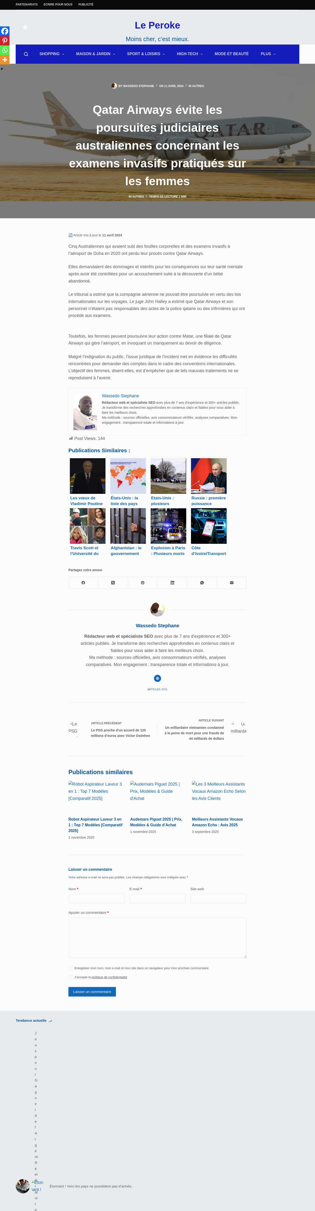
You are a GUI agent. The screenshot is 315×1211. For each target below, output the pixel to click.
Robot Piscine (103, 1105)
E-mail (135, 907)
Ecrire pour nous (58, 4)
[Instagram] (31, 1117)
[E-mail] (232, 583)
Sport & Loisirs (147, 54)
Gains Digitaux (251, 1112)
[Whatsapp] (5, 50)
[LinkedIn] (172, 583)
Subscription (249, 1126)
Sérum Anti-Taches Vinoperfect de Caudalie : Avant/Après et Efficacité (200, 1057)
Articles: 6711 (157, 689)
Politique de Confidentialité (188, 1091)
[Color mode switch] (25, 27)
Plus (269, 54)
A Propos (246, 1091)
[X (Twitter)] (113, 583)
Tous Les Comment (255, 1105)
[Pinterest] (5, 40)
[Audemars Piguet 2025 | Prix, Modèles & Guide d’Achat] (157, 808)
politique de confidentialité (109, 995)
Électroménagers (106, 1112)
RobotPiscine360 (179, 1126)
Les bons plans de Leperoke (116, 1098)
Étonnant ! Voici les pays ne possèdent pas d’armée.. (129, 1057)
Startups (245, 1133)
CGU (168, 1098)
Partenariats (27, 4)
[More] (5, 59)
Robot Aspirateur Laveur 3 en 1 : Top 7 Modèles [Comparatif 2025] (95, 825)
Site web (197, 907)
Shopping (52, 54)
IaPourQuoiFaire (253, 1119)
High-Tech (191, 54)
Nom (73, 907)
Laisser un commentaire (92, 1010)
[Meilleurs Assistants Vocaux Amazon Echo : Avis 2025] (219, 799)
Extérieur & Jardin (33, 1091)
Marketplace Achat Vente (187, 1112)
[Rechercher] (26, 54)
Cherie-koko (174, 1140)
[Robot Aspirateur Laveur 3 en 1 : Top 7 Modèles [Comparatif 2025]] (95, 796)
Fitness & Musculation (110, 1119)
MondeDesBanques (182, 1119)
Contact (244, 1098)
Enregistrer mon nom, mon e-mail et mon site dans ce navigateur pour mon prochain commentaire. (141, 986)
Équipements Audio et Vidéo (42, 1105)
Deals (95, 1091)
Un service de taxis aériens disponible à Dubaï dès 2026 (275, 1057)
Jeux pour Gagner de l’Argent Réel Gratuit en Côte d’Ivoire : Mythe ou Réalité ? (57, 1057)
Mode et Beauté (232, 54)
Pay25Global (175, 1133)
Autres (198, 86)
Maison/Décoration (33, 1098)
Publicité (85, 4)
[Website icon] (157, 678)
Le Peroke (157, 25)
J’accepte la (100, 995)
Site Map (171, 1105)
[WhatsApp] (202, 583)
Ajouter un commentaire (88, 931)
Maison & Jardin (96, 54)
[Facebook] (5, 31)
